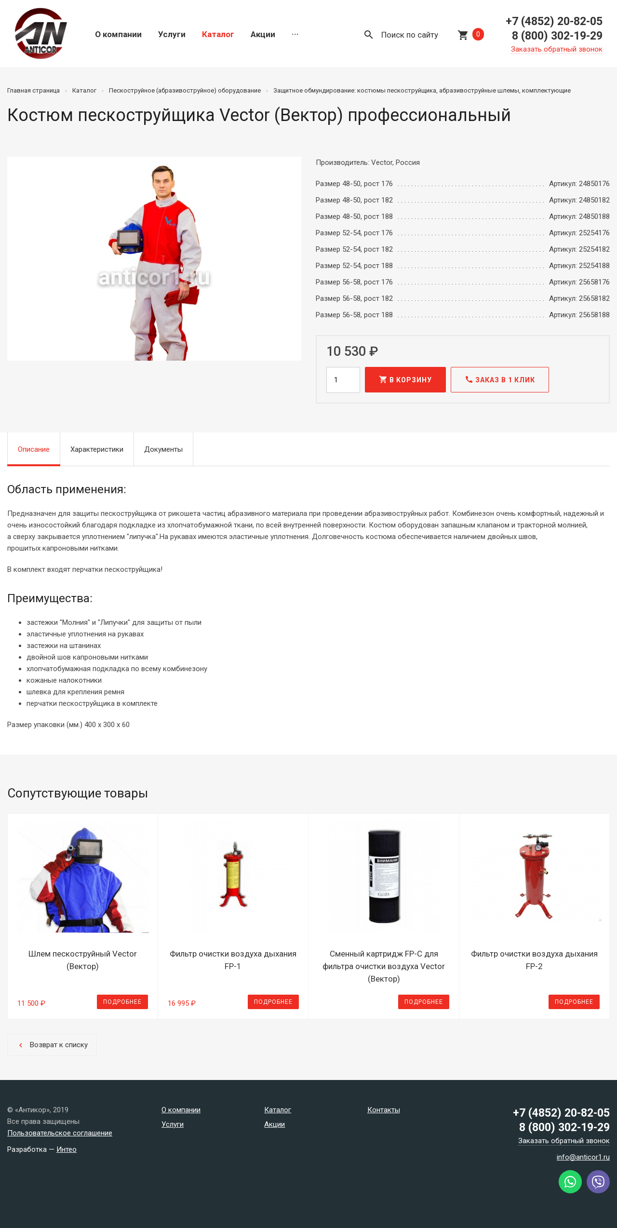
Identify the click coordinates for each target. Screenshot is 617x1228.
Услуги (172, 34)
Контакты (383, 1110)
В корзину (405, 379)
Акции (263, 34)
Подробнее (122, 1002)
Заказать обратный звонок (557, 49)
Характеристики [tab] (96, 449)
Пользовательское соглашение (59, 1133)
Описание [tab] (34, 449)
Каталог (218, 34)
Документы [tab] (163, 449)
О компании (118, 34)
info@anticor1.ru (583, 1157)
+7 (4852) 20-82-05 (554, 21)
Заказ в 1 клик (500, 379)
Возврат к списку (52, 1045)
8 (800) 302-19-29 (557, 35)
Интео (66, 1149)
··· (295, 34)
